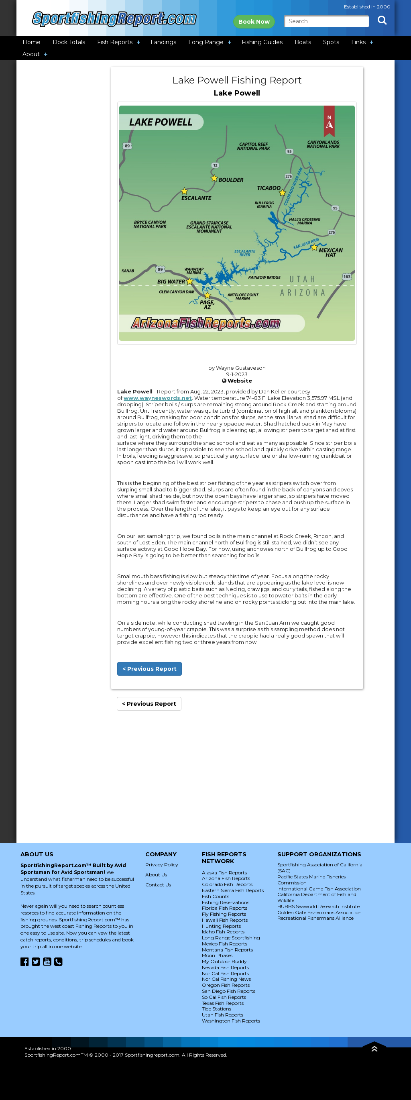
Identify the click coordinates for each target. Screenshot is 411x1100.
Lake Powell (237, 93)
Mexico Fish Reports (224, 944)
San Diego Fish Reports (228, 991)
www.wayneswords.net (158, 398)
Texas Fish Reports (223, 1003)
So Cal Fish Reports (224, 997)
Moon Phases (217, 955)
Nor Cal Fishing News (226, 979)
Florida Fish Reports (224, 908)
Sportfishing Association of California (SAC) (319, 868)
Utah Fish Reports (222, 1015)
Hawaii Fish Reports (225, 920)
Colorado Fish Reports (227, 884)
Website (240, 380)
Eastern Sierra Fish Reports (233, 890)
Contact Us (158, 885)
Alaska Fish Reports (224, 873)
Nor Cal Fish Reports (225, 973)
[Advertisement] (63, 187)
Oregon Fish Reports (226, 985)
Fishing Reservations (225, 902)
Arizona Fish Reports (226, 878)
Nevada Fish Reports (225, 967)
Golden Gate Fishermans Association (319, 912)
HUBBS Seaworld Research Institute (318, 906)
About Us (156, 875)
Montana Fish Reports (227, 950)
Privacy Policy (161, 865)
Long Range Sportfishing (231, 938)
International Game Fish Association (319, 889)
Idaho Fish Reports (223, 932)
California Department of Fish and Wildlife (316, 897)
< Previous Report (149, 668)
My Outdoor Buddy (224, 961)
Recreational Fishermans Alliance (315, 918)
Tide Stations (216, 1009)
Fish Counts (215, 896)
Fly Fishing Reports (224, 914)
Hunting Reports (221, 926)
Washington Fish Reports (231, 1021)
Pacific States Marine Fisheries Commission (311, 880)
